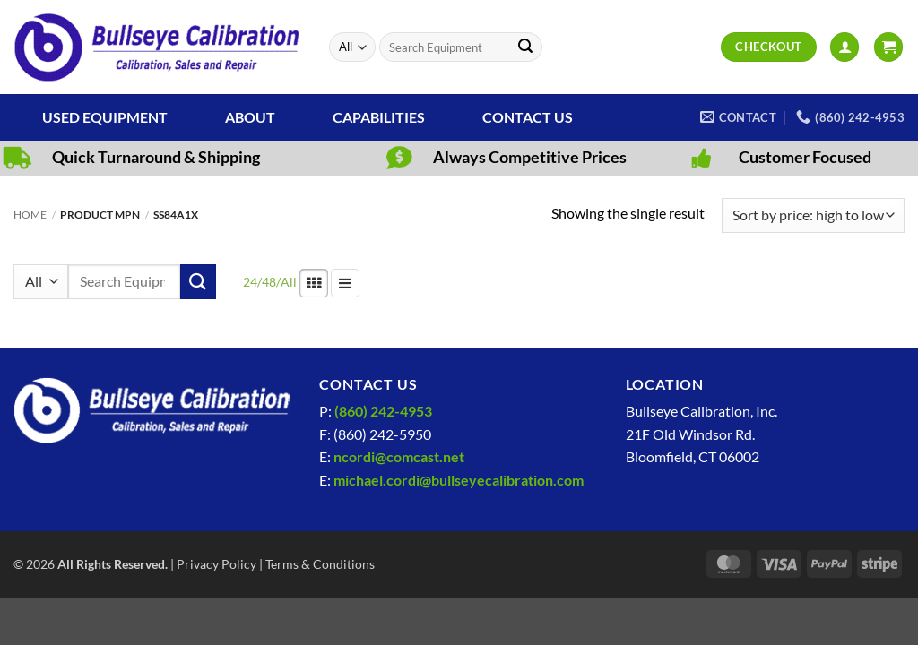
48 (269, 281)
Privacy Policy (216, 564)
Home (30, 214)
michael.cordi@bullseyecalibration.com (458, 479)
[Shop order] (813, 215)
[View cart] (888, 47)
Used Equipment (105, 116)
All (289, 281)
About (250, 116)
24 (250, 281)
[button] (844, 47)
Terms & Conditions (320, 564)
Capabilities (379, 116)
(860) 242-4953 (383, 410)
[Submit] (525, 47)
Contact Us (527, 116)
